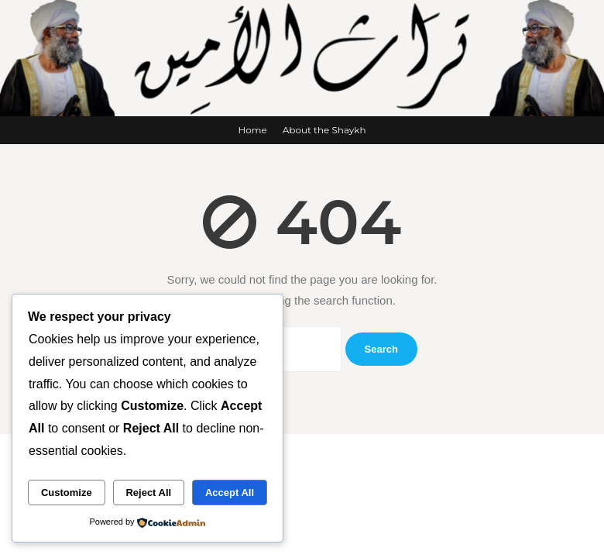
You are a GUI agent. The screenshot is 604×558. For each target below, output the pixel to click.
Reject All (148, 492)
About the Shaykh (324, 130)
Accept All (229, 492)
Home (252, 130)
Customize (66, 492)
